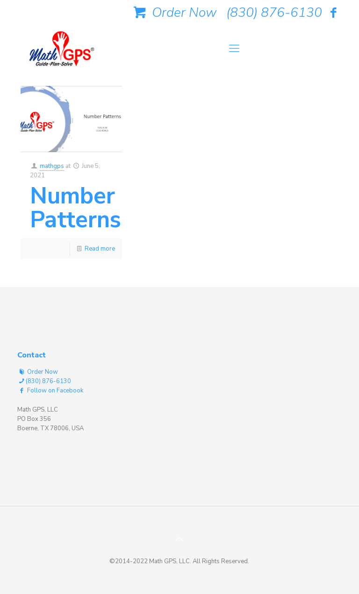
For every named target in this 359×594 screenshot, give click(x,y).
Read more (100, 249)
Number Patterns (75, 207)
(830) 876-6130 (274, 12)
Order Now (173, 12)
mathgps (52, 166)
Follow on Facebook (50, 390)
